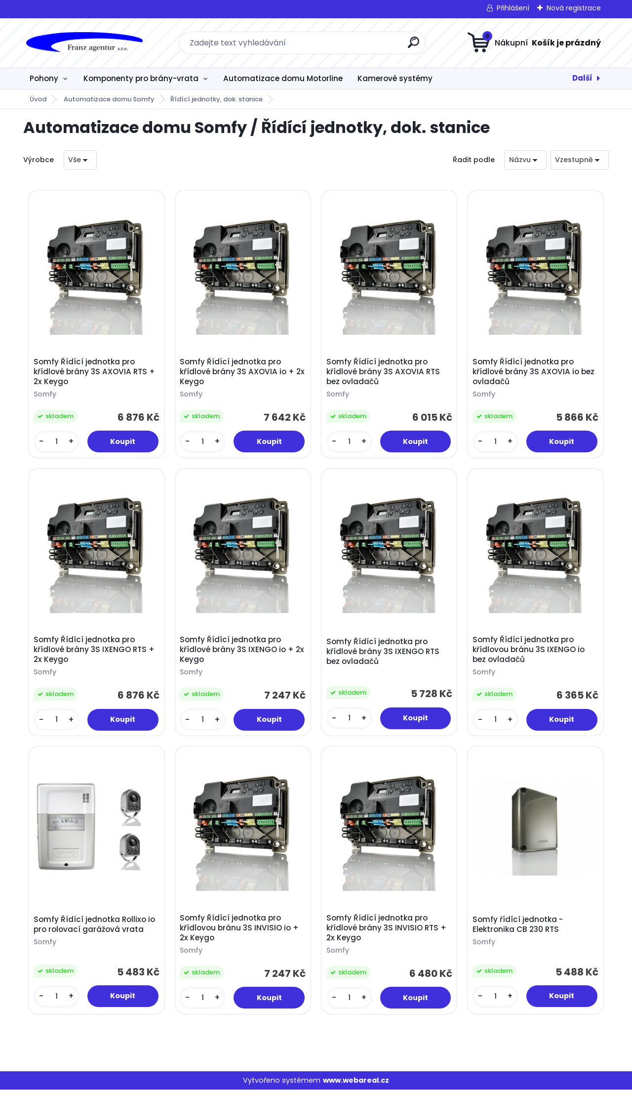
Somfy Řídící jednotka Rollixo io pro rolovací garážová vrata (96, 932)
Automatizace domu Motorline (283, 78)
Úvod (38, 99)
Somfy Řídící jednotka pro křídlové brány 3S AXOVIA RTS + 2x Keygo (96, 373)
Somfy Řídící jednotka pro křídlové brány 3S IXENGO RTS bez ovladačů (384, 656)
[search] (413, 46)
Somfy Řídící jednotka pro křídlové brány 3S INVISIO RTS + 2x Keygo (388, 935)
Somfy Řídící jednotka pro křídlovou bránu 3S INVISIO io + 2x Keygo (240, 935)
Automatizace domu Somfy (109, 99)
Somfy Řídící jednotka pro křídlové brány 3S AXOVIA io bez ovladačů (535, 373)
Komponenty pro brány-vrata (140, 78)
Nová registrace (574, 8)
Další (582, 78)
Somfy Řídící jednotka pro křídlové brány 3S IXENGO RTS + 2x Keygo (95, 654)
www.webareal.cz (356, 1089)
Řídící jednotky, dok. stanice (216, 99)
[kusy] (57, 443)
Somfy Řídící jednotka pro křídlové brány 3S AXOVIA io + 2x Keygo (238, 373)
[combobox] (526, 160)
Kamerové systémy (395, 78)
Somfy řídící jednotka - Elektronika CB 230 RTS (519, 932)
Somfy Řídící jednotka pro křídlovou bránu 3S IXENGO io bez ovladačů (530, 654)
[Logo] (83, 43)
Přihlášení (513, 8)
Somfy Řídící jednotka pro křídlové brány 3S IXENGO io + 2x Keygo (238, 654)
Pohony (44, 78)
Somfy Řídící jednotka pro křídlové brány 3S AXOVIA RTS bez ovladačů (384, 373)
